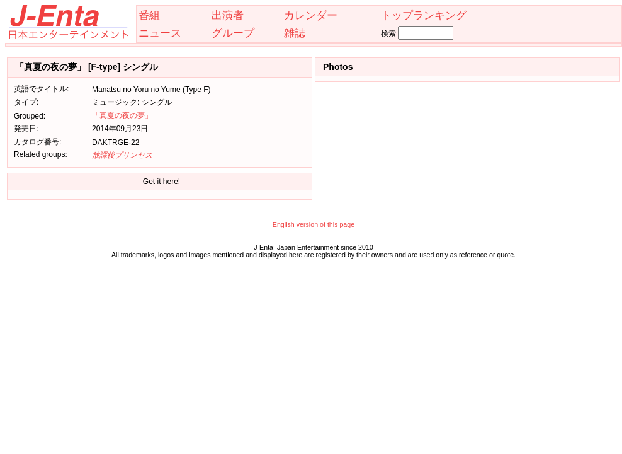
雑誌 (294, 32)
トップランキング (423, 15)
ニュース (160, 32)
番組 (149, 15)
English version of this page (313, 224)
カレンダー (310, 15)
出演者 (228, 15)
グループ (233, 32)
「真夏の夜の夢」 (122, 115)
